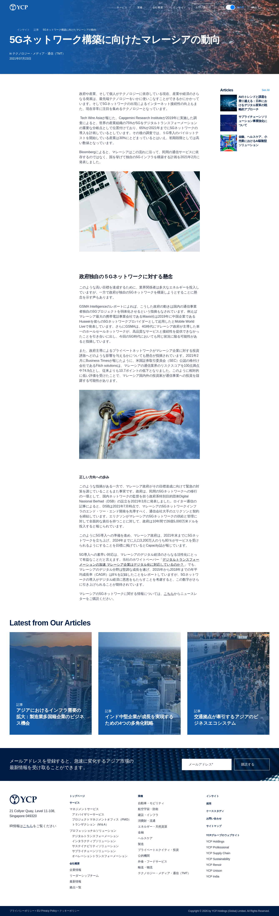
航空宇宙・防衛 (148, 809)
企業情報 (75, 869)
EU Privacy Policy (47, 910)
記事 (36, 29)
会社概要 (160, 7)
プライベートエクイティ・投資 (158, 849)
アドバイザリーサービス (88, 814)
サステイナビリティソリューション (95, 846)
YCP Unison (214, 870)
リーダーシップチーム (84, 875)
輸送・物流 (145, 867)
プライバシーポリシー (22, 910)
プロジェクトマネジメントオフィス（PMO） (101, 819)
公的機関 (144, 855)
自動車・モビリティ (151, 803)
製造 (141, 844)
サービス (124, 7)
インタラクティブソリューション (94, 841)
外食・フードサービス (152, 861)
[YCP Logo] (19, 7)
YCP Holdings (215, 841)
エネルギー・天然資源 (152, 826)
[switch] (230, 7)
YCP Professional (217, 847)
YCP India (212, 876)
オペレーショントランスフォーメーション (100, 856)
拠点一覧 (75, 887)
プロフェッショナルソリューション (93, 830)
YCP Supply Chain (218, 853)
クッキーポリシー (69, 910)
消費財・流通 (146, 820)
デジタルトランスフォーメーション (95, 836)
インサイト (179, 7)
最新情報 (75, 881)
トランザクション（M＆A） (90, 824)
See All (265, 90)
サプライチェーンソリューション (94, 851)
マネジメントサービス (84, 809)
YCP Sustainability (218, 859)
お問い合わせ (203, 7)
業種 (142, 7)
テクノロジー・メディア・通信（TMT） (39, 53)
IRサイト (260, 7)
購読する (252, 764)
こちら (28, 826)
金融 (141, 832)
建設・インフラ (148, 815)
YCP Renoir (214, 864)
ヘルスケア (145, 838)
